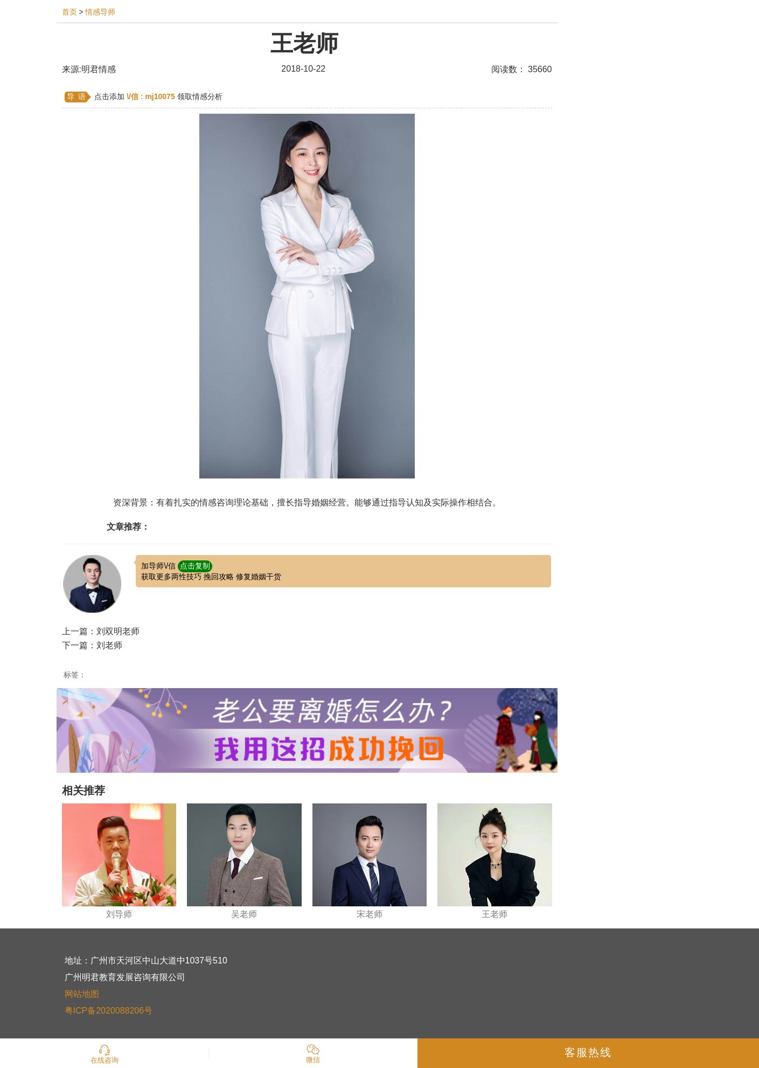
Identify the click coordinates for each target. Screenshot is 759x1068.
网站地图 (82, 993)
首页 (69, 12)
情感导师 (100, 12)
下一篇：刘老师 (92, 645)
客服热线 (588, 1052)
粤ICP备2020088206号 (109, 1010)
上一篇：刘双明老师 (101, 631)
